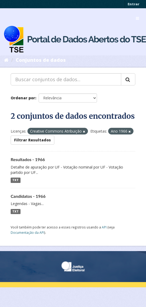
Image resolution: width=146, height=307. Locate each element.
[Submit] (128, 79)
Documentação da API (27, 232)
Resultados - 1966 (28, 159)
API (104, 227)
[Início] (6, 60)
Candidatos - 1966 (28, 196)
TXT (15, 180)
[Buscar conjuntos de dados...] (66, 79)
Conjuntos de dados (41, 60)
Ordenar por (23, 97)
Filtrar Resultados (32, 139)
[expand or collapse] (137, 18)
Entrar (133, 4)
